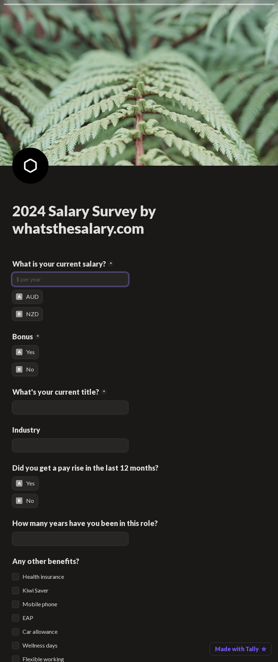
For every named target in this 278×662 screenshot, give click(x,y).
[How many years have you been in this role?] (70, 538)
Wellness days (40, 645)
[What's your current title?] (70, 407)
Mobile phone (39, 604)
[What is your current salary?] (70, 279)
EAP (27, 618)
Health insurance (43, 576)
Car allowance (40, 631)
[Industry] (70, 445)
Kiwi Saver (35, 590)
